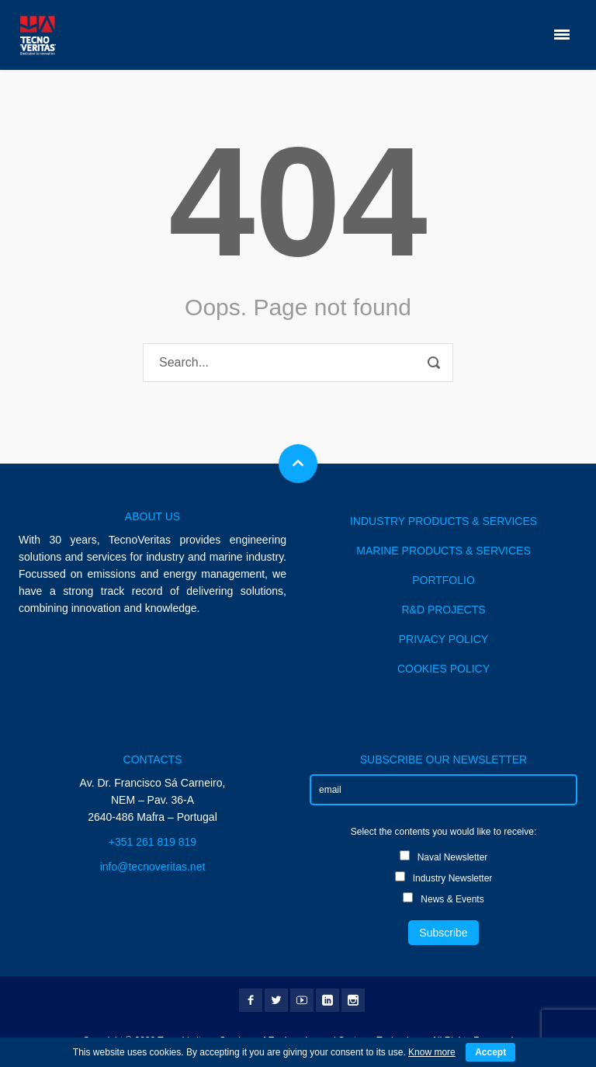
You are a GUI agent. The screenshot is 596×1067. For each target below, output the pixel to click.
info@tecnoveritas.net (153, 866)
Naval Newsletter (444, 856)
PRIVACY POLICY (443, 639)
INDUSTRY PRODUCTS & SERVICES (443, 521)
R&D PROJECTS (443, 609)
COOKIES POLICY (443, 668)
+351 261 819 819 (152, 842)
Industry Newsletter (444, 877)
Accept (490, 1052)
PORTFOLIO (443, 580)
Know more (432, 1052)
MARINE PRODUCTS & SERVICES (443, 550)
